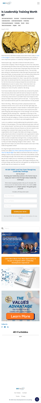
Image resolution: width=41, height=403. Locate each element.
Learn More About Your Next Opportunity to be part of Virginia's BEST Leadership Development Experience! (20, 261)
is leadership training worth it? (27, 18)
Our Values (17, 393)
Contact (24, 393)
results (22, 23)
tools (19, 25)
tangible (14, 25)
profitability (17, 23)
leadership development (17, 20)
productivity (26, 20)
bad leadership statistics (7, 18)
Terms (17, 396)
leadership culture (6, 20)
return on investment (6, 25)
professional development (7, 23)
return (27, 23)
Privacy (23, 396)
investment (16, 18)
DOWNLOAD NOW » (20, 212)
